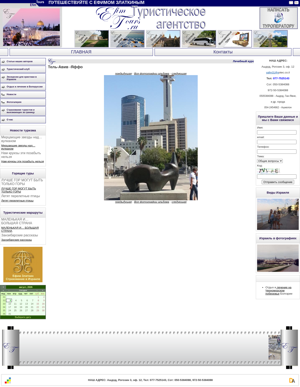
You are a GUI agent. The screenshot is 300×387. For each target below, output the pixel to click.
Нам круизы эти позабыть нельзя (22, 161)
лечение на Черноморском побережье (278, 290)
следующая (179, 73)
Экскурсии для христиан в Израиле (22, 78)
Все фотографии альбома (151, 73)
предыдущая (123, 73)
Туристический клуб (18, 69)
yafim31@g (272, 72)
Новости (11, 94)
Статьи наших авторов (19, 61)
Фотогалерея (14, 102)
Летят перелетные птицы (17, 200)
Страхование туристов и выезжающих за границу (21, 110)
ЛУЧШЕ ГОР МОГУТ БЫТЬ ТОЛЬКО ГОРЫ (18, 190)
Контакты (222, 51)
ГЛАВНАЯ (81, 51)
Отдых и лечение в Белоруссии (25, 86)
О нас (10, 119)
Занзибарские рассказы (16, 239)
